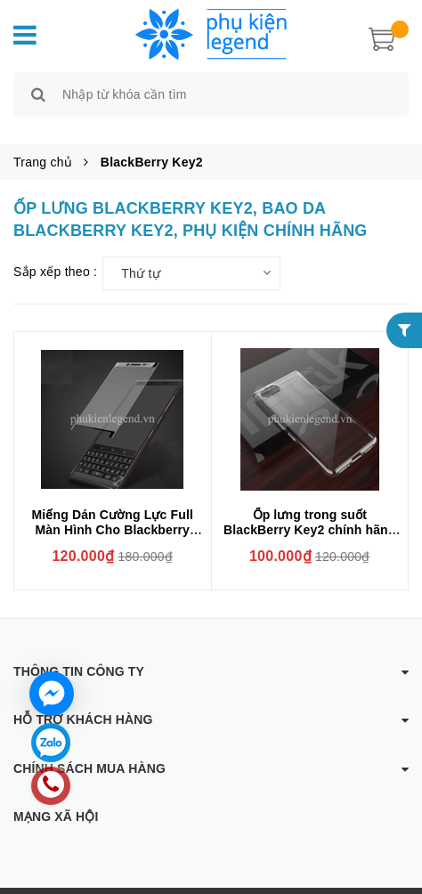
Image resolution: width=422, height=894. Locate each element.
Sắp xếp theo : (55, 251)
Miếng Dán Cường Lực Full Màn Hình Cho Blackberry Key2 (112, 509)
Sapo (370, 881)
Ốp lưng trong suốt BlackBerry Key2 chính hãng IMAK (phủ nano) (309, 509)
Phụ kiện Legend (219, 881)
